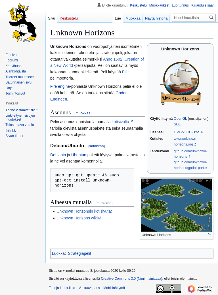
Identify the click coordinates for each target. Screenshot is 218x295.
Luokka (58, 253)
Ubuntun (78, 155)
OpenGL (180, 119)
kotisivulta (120, 121)
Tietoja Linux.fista (62, 288)
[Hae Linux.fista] (194, 18)
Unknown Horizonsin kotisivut (82, 211)
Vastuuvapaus (89, 288)
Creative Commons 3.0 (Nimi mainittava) (131, 279)
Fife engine (60, 86)
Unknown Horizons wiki (77, 218)
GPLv (178, 132)
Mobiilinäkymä (114, 288)
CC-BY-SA (194, 132)
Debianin (58, 155)
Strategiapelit (79, 253)
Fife (125, 72)
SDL (177, 124)
